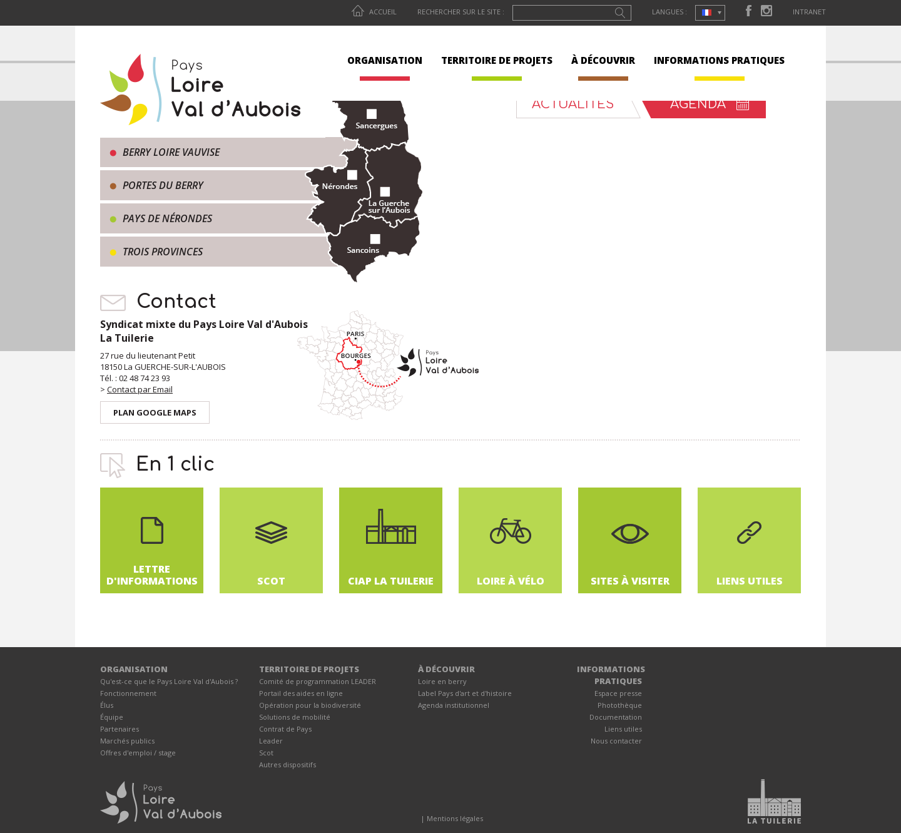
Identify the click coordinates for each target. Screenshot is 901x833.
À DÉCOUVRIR (603, 60)
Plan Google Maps (154, 412)
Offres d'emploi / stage (138, 752)
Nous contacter (616, 740)
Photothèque (620, 705)
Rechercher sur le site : (460, 11)
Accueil (374, 11)
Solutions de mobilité (294, 717)
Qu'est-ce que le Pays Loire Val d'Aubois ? (169, 681)
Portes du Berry (163, 185)
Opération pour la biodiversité (310, 705)
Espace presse (618, 693)
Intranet (809, 11)
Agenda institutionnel (453, 705)
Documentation (615, 717)
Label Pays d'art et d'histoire (465, 693)
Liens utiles (623, 728)
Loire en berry (442, 681)
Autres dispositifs (287, 764)
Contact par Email (140, 389)
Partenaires (119, 728)
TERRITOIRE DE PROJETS (496, 60)
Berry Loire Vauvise (171, 152)
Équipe (111, 717)
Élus (106, 705)
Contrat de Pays (285, 728)
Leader (271, 740)
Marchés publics (127, 740)
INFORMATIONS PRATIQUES (719, 60)
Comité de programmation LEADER (317, 681)
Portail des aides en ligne (301, 693)
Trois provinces (163, 251)
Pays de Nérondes (167, 218)
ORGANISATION (384, 60)
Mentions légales (455, 818)
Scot (266, 752)
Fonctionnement (128, 693)
